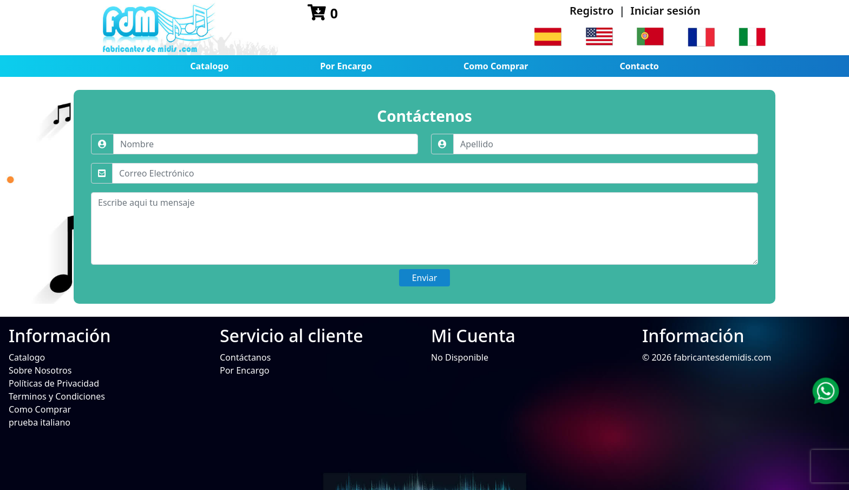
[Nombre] (265, 144)
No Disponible (459, 357)
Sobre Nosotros (40, 370)
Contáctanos (245, 357)
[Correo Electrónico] (435, 173)
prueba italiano (39, 422)
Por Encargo (346, 66)
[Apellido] (605, 144)
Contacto (638, 66)
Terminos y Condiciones (57, 396)
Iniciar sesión (665, 10)
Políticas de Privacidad (54, 383)
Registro (591, 10)
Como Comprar (495, 66)
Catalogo (209, 66)
